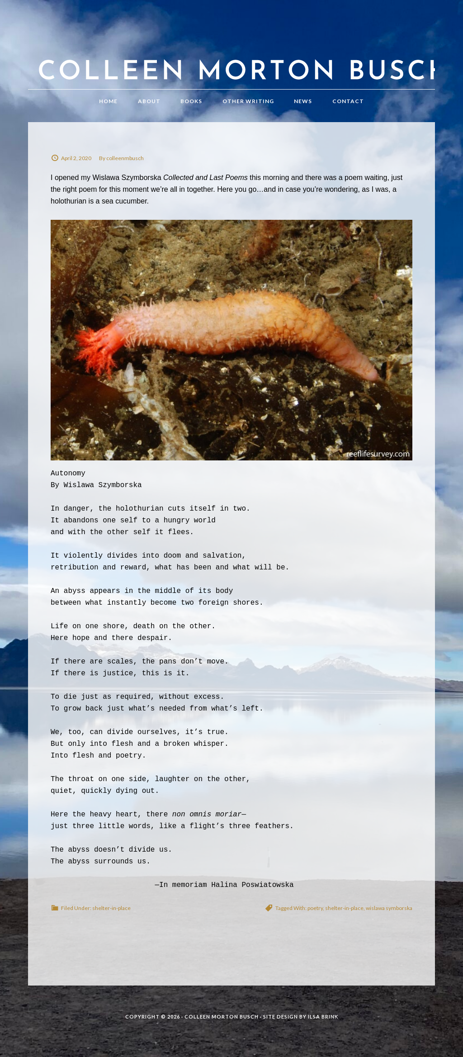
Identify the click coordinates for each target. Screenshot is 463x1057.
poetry (315, 908)
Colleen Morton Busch (231, 53)
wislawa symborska (389, 908)
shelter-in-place (111, 908)
